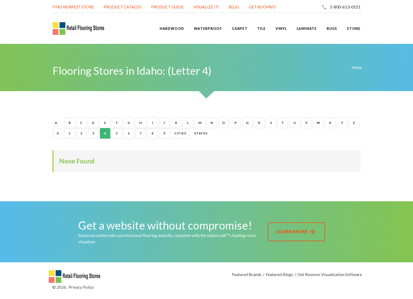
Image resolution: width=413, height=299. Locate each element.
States (200, 133)
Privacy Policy (81, 287)
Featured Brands (247, 274)
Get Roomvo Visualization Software (329, 274)
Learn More (296, 232)
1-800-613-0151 (345, 6)
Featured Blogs (279, 274)
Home (357, 67)
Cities (180, 133)
